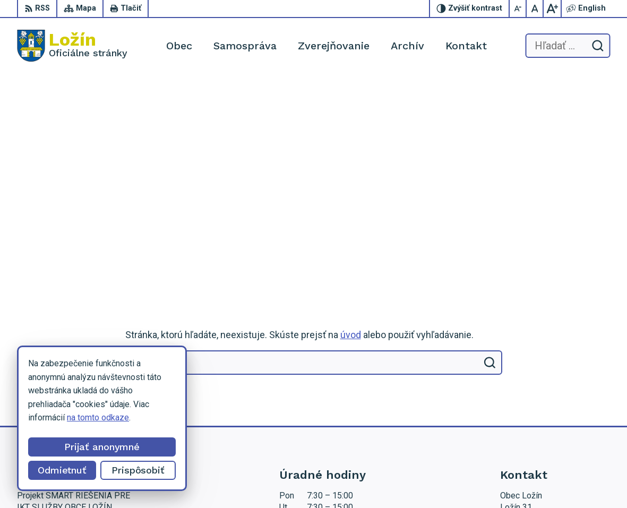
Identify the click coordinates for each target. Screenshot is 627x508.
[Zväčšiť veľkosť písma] (552, 8)
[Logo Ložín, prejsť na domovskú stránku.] (72, 46)
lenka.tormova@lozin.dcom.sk (555, 389)
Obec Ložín (345, 480)
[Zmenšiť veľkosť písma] (518, 8)
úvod (350, 132)
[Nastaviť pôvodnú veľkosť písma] (535, 8)
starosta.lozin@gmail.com (548, 400)
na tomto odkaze (98, 417)
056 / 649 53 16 (530, 377)
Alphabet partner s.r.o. (213, 480)
